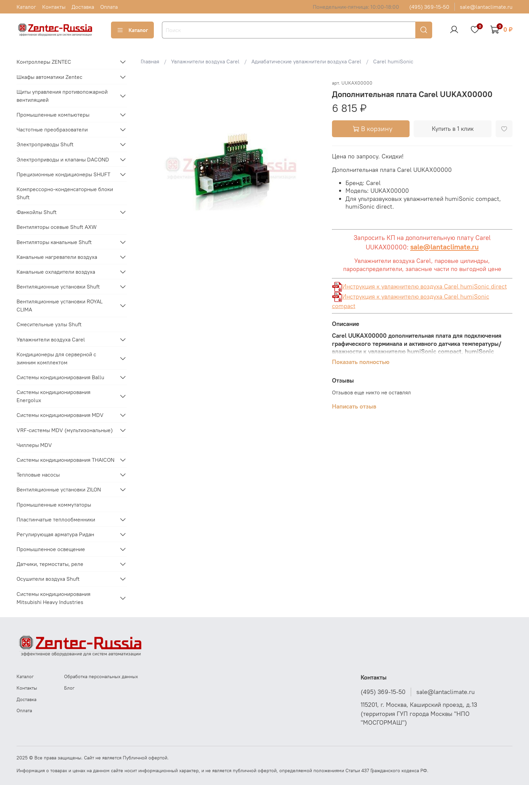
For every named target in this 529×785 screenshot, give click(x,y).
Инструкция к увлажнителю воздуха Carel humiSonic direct (419, 286)
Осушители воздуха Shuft (48, 578)
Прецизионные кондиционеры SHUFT (63, 174)
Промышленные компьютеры (53, 114)
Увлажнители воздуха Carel (205, 61)
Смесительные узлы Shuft (49, 324)
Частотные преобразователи (52, 129)
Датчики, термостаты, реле (50, 564)
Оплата (109, 6)
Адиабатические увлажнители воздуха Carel (306, 61)
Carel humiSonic (393, 61)
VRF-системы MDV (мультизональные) (65, 430)
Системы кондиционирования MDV (60, 415)
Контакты (53, 6)
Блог (69, 688)
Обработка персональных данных (101, 676)
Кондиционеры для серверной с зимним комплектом (56, 358)
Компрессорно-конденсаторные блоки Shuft (65, 193)
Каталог (26, 6)
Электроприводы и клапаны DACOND (63, 159)
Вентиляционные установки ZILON (59, 489)
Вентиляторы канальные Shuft (54, 242)
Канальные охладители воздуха (56, 271)
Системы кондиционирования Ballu (60, 377)
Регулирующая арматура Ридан (55, 534)
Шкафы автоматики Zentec (49, 76)
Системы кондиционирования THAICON (65, 459)
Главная (150, 61)
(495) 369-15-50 (429, 6)
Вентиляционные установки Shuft (58, 286)
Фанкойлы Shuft (37, 212)
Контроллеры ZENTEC (44, 61)
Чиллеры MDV (34, 445)
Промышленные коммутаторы (54, 504)
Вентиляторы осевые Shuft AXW (57, 226)
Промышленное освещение (51, 549)
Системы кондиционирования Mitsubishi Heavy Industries (53, 598)
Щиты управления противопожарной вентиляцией (62, 95)
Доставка (83, 6)
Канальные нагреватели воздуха (57, 256)
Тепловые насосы (38, 474)
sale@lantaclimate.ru (486, 6)
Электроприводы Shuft (45, 144)
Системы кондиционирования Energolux (53, 396)
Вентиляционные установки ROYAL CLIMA (60, 305)
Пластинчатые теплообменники (56, 519)
